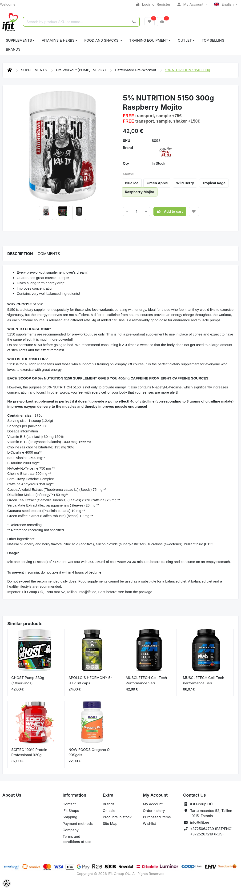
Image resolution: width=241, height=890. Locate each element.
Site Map (110, 823)
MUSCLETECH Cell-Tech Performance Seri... (146, 680)
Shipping (70, 817)
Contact (69, 804)
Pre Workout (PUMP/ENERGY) (81, 70)
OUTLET (185, 40)
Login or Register (153, 4)
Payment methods (78, 823)
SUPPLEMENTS (19, 40)
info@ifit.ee (199, 822)
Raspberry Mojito (139, 192)
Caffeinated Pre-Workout (136, 70)
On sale (109, 810)
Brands (13, 49)
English (224, 4)
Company (71, 830)
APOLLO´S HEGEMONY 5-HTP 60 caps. (90, 680)
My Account (190, 4)
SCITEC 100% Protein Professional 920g (29, 752)
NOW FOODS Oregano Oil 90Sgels (89, 752)
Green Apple (157, 183)
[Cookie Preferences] (6, 883)
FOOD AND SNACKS (101, 40)
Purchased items (157, 817)
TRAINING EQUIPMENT (148, 40)
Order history (154, 810)
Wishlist (149, 823)
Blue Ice (131, 183)
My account (152, 804)
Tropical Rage (213, 183)
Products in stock (117, 817)
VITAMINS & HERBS (58, 40)
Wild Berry (185, 183)
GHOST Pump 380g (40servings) (27, 680)
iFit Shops (71, 810)
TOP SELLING (213, 40)
